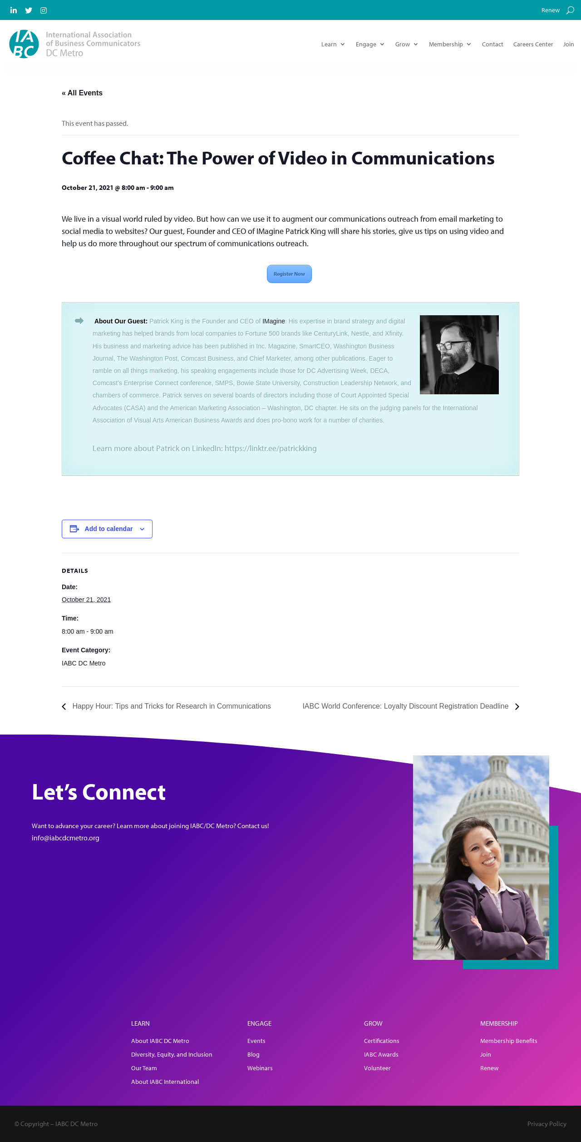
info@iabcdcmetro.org (65, 837)
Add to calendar (109, 528)
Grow (402, 44)
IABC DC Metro (83, 663)
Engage (366, 44)
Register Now (289, 273)
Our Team (144, 1068)
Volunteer (377, 1068)
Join (568, 44)
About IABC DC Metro (160, 1041)
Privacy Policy (546, 1123)
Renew (551, 10)
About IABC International (165, 1082)
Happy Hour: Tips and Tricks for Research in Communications (170, 706)
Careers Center (533, 44)
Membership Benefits (508, 1041)
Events (256, 1041)
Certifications (381, 1041)
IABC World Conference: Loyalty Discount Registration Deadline (406, 706)
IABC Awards (381, 1054)
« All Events (82, 93)
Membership (446, 44)
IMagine (273, 321)
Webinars (260, 1068)
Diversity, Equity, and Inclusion (171, 1054)
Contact (492, 44)
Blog (253, 1054)
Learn (329, 44)
